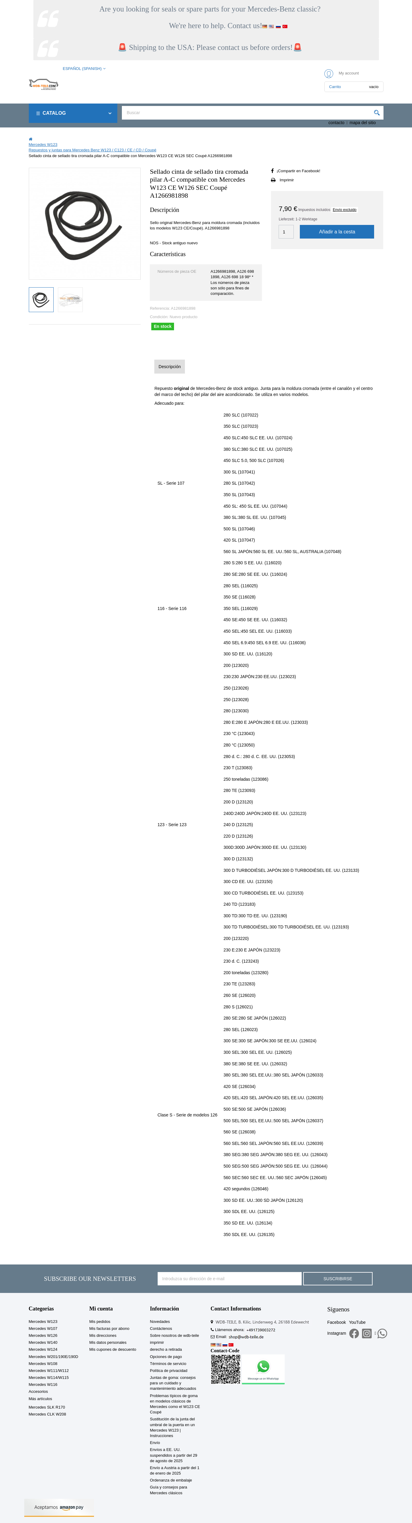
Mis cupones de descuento (112, 1349)
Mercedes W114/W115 (49, 1377)
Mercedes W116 (43, 1384)
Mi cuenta (101, 1309)
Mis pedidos (99, 1321)
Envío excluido (345, 210)
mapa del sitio (363, 122)
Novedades (160, 1321)
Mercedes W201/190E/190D (53, 1356)
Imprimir (287, 180)
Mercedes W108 (43, 1363)
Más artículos (40, 1398)
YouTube (357, 1322)
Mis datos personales (108, 1342)
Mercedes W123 (43, 1321)
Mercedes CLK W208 (47, 1414)
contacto (336, 122)
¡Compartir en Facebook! (298, 171)
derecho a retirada (166, 1349)
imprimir (157, 1342)
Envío (155, 1442)
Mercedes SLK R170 (47, 1407)
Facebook (336, 1322)
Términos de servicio (168, 1363)
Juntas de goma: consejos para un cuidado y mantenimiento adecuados (173, 1383)
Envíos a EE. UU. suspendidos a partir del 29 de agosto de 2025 (173, 1455)
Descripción (170, 366)
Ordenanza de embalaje (171, 1480)
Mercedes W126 (43, 1335)
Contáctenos (161, 1328)
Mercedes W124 (43, 1349)
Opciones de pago (166, 1356)
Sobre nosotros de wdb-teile (174, 1335)
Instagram (336, 1333)
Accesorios (38, 1391)
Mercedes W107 (43, 1328)
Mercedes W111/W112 (49, 1370)
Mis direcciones (103, 1335)
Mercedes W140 (43, 1342)
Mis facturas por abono (109, 1328)
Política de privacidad (169, 1370)
